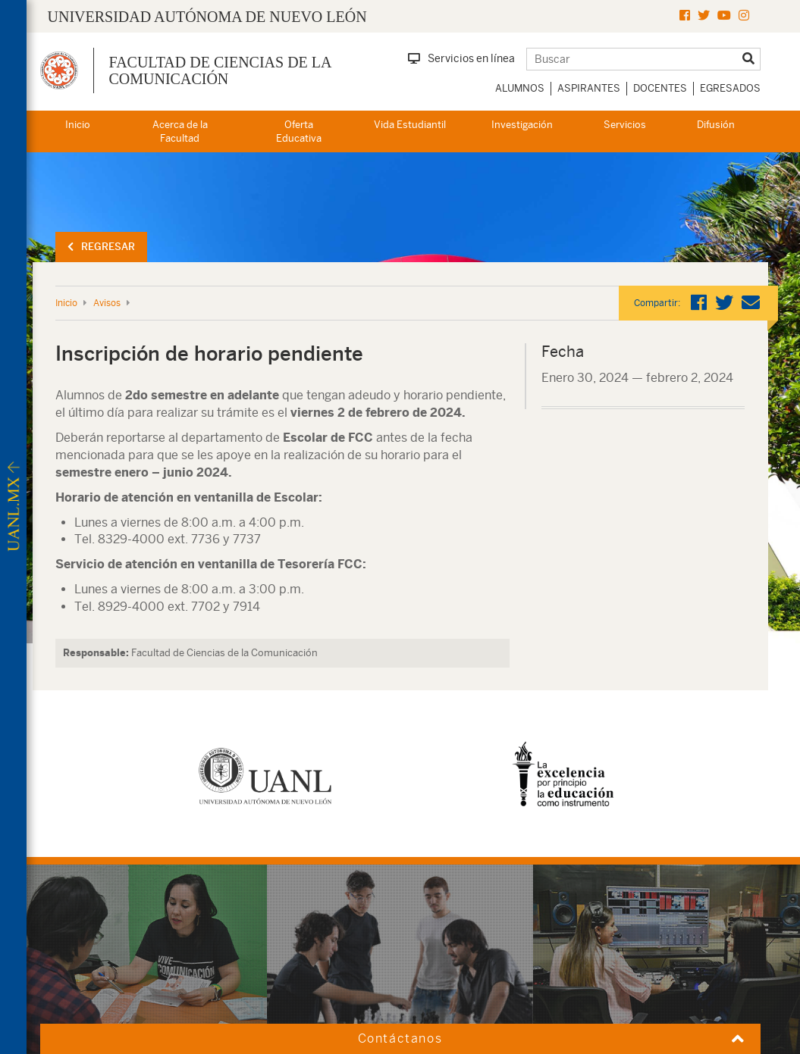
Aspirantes (588, 88)
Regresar (101, 246)
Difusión (716, 124)
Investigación (522, 124)
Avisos (107, 303)
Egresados (730, 88)
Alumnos (519, 88)
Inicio (77, 124)
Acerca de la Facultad (180, 132)
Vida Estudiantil (410, 124)
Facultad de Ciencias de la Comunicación (220, 70)
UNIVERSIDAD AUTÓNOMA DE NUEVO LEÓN (207, 16)
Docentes (660, 88)
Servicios (625, 124)
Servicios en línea (461, 58)
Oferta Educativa (299, 132)
